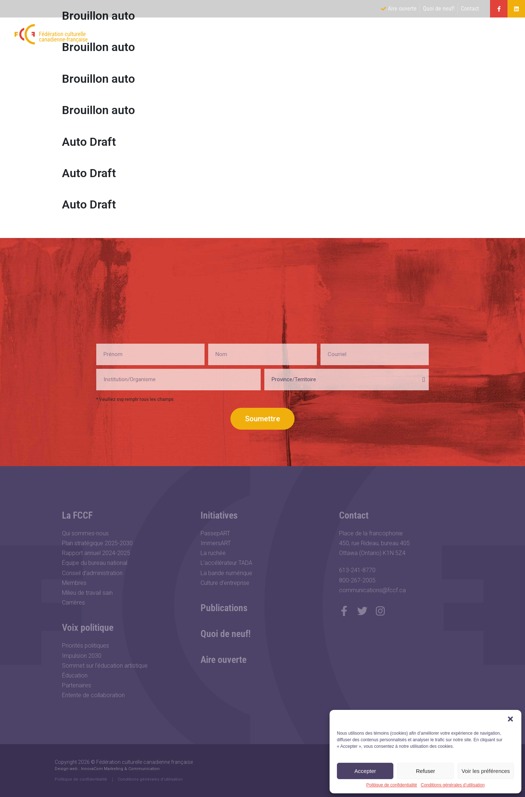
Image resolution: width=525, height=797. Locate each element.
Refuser (425, 771)
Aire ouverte (223, 659)
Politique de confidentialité (391, 785)
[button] (510, 719)
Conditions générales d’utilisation (453, 785)
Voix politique (370, 34)
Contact (354, 515)
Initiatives (424, 34)
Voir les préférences (486, 771)
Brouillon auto (98, 79)
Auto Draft (89, 142)
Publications (476, 34)
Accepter (365, 771)
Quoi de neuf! (226, 633)
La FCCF (318, 34)
